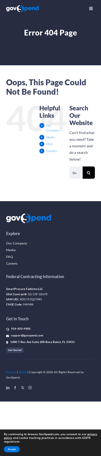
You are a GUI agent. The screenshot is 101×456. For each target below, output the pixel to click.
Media (50, 137)
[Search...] (76, 172)
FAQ (49, 144)
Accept (12, 449)
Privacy (11, 372)
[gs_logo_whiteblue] (22, 7)
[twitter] (22, 387)
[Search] (89, 172)
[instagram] (30, 387)
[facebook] (15, 387)
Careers (51, 151)
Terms (23, 372)
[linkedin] (7, 387)
